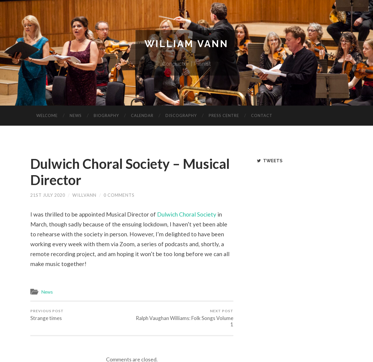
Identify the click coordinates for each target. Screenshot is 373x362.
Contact (261, 115)
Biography (106, 115)
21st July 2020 (47, 195)
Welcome (47, 115)
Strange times (47, 315)
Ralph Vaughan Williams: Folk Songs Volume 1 (183, 318)
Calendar (142, 115)
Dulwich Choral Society (186, 214)
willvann (84, 195)
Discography (181, 115)
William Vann (186, 43)
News (76, 115)
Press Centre (224, 115)
